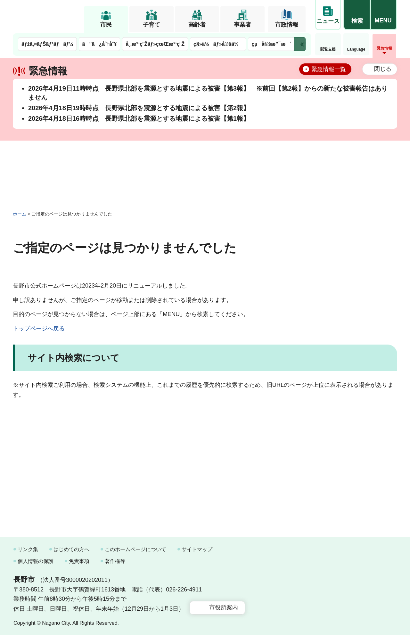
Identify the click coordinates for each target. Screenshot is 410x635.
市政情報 (286, 24)
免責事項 (79, 561)
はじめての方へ (71, 549)
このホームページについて (135, 549)
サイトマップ (197, 549)
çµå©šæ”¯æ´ (271, 44)
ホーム (19, 213)
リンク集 (28, 549)
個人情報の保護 (35, 561)
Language (356, 49)
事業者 (242, 24)
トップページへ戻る (39, 328)
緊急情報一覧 (328, 69)
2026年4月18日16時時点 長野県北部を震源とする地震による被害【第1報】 (139, 118)
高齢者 (197, 24)
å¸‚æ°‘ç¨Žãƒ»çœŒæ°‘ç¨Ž (155, 44)
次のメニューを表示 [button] (300, 44)
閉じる (382, 69)
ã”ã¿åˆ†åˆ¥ (99, 44)
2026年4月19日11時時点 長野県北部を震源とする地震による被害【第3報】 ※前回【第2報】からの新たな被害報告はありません (208, 93)
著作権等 (115, 561)
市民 (106, 24)
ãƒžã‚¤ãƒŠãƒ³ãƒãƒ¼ (47, 44)
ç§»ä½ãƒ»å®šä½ (217, 44)
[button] (356, 15)
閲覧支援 (328, 49)
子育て (151, 24)
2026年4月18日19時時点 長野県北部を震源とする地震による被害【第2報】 (139, 107)
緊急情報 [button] (384, 48)
